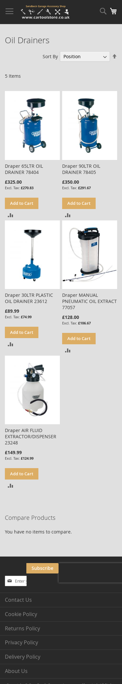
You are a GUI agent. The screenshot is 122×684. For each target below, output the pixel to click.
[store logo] (45, 12)
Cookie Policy (21, 614)
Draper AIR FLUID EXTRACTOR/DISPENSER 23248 (30, 436)
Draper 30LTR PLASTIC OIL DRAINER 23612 (29, 298)
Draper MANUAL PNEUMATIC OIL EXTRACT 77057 (89, 301)
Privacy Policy (21, 642)
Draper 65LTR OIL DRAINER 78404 (24, 169)
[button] (10, 214)
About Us (16, 671)
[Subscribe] (42, 568)
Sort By (50, 56)
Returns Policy (22, 628)
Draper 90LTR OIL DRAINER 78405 (81, 169)
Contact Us (18, 599)
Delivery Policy (22, 656)
